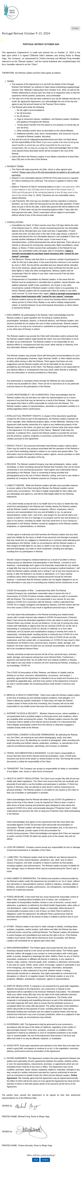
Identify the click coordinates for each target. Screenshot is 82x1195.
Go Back (75, 28)
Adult (36, 1160)
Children (45, 1160)
